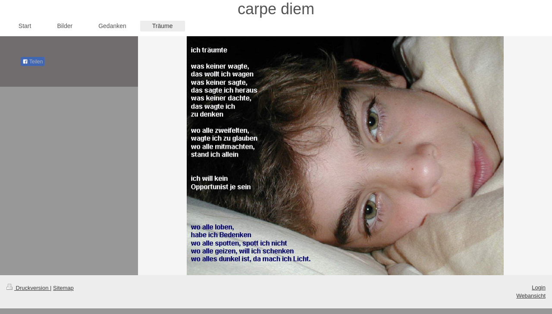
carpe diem (276, 9)
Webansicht (531, 295)
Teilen (32, 62)
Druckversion (28, 288)
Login (539, 287)
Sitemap (63, 288)
